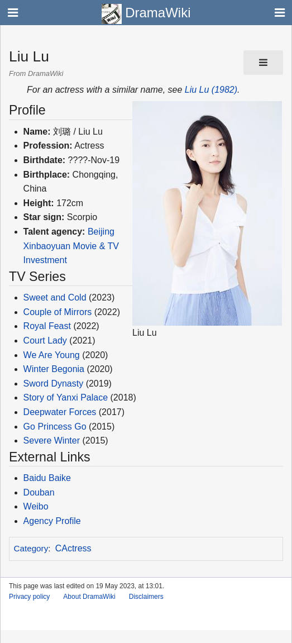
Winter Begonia (53, 369)
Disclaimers (146, 597)
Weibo (36, 506)
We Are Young (51, 355)
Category (31, 548)
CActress (73, 548)
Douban (39, 492)
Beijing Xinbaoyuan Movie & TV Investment (71, 246)
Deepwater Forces (60, 412)
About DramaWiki (89, 597)
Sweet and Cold (55, 297)
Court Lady (45, 340)
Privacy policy (29, 597)
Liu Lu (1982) (211, 89)
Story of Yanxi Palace (65, 397)
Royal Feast (47, 326)
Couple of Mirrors (57, 312)
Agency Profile (52, 521)
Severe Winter (51, 440)
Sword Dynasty (53, 383)
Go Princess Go (55, 426)
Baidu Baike (47, 478)
